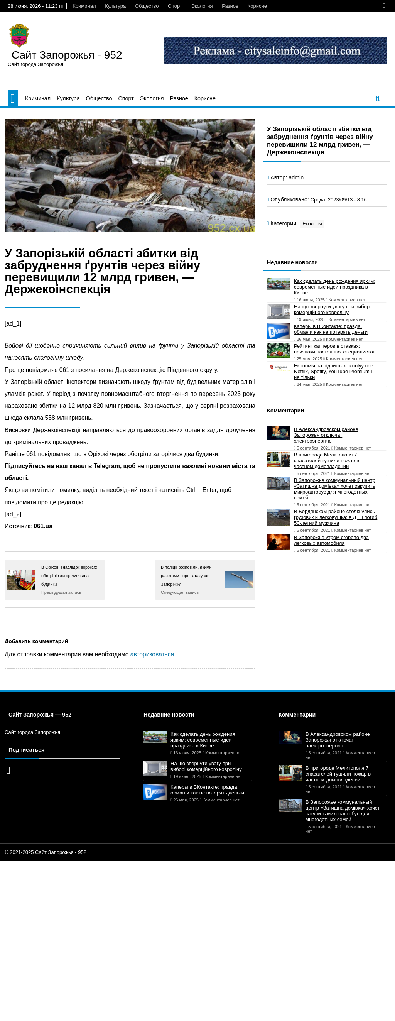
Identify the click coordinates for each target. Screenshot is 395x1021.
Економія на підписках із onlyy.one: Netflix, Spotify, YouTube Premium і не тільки (334, 371)
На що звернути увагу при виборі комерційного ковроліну (332, 309)
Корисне (257, 6)
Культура (115, 6)
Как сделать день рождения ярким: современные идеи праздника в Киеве (334, 287)
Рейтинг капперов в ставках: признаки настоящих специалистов (335, 349)
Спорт (175, 6)
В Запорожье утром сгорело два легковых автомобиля (331, 540)
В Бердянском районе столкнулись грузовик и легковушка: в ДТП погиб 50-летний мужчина (335, 517)
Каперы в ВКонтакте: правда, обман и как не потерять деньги (331, 329)
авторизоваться (152, 654)
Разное (230, 6)
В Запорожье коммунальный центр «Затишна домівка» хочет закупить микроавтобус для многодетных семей (334, 488)
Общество (147, 6)
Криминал (84, 6)
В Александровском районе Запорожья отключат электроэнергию (326, 435)
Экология (202, 6)
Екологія (312, 224)
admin (296, 177)
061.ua (43, 526)
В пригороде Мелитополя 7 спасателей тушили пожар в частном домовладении (326, 460)
